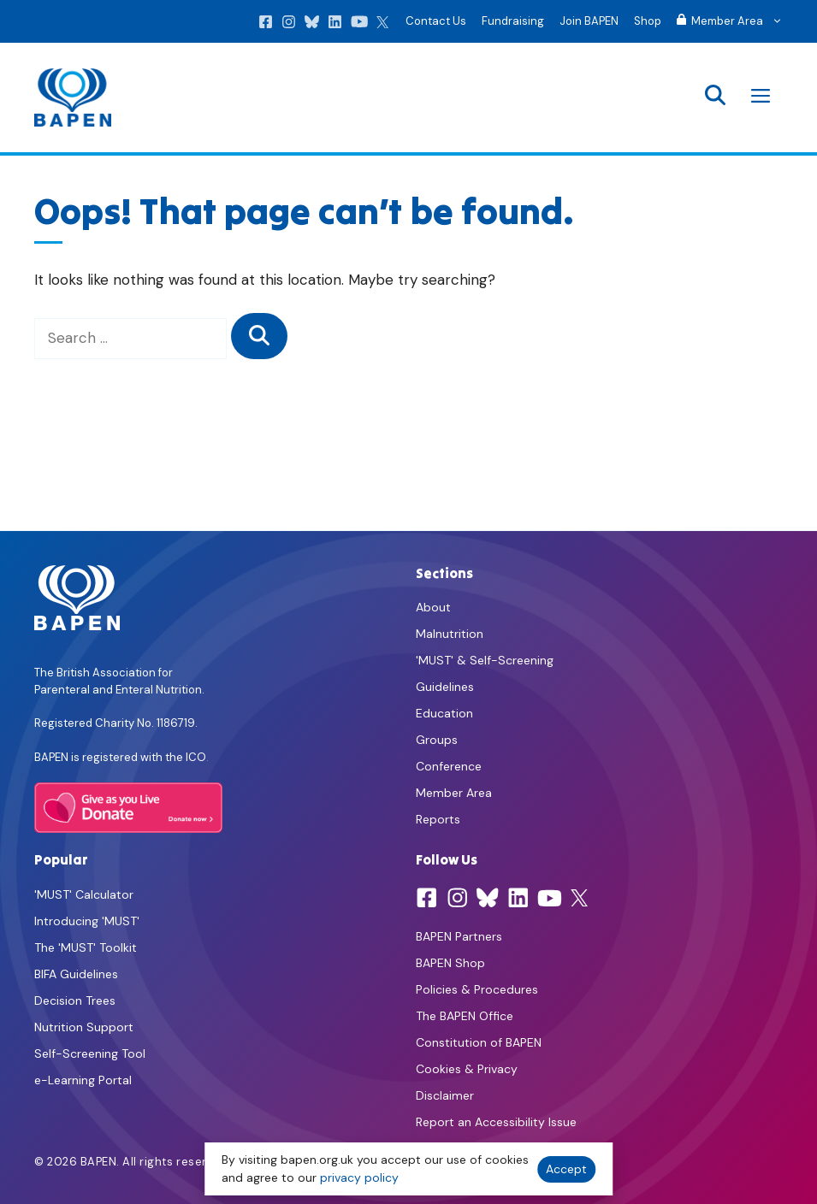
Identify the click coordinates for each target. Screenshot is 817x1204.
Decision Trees (74, 1000)
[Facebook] (265, 25)
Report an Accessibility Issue (496, 1122)
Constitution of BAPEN (479, 1042)
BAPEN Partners (459, 936)
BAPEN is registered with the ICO (120, 757)
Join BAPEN (589, 21)
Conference (449, 766)
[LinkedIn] (335, 25)
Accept (566, 1169)
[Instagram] (288, 25)
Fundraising (513, 21)
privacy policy (359, 1177)
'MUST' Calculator (83, 894)
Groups (437, 739)
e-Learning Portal (83, 1080)
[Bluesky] (312, 25)
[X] (382, 25)
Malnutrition (449, 633)
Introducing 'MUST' (86, 921)
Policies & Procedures (477, 989)
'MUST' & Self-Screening (485, 660)
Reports (438, 819)
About (433, 607)
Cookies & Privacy (467, 1069)
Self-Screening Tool (89, 1053)
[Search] (259, 336)
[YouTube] (359, 25)
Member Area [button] (733, 21)
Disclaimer (445, 1095)
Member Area (454, 792)
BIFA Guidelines (76, 974)
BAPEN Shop (450, 963)
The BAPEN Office (464, 1016)
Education (444, 713)
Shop (647, 21)
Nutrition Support (83, 1027)
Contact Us (436, 21)
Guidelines (445, 686)
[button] (715, 97)
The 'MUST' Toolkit (85, 947)
